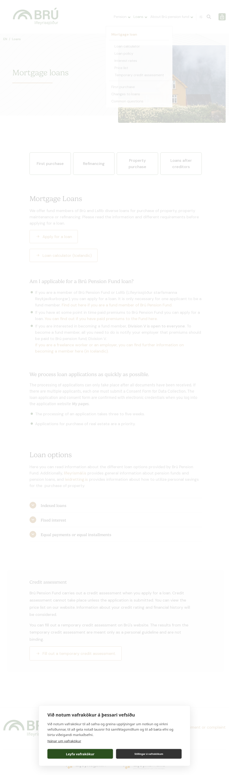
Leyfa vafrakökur (80, 754)
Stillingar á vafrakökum (148, 754)
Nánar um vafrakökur (64, 741)
